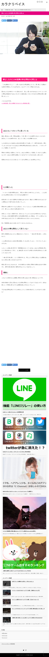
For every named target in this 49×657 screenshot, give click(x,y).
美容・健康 (13, 16)
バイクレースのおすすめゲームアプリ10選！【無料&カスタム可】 (26, 590)
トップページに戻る (24, 370)
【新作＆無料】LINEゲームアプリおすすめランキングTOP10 (17, 570)
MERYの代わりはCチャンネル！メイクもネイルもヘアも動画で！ (18, 491)
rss (37, 2)
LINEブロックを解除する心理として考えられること (23, 581)
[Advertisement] (24, 66)
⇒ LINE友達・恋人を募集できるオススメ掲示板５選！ (16, 103)
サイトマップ (4, 637)
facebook (42, 2)
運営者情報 (12, 643)
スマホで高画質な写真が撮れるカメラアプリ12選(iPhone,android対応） (19, 531)
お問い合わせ (4, 633)
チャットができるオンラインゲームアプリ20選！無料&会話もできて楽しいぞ (28, 608)
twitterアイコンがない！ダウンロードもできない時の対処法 (16, 451)
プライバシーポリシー (6, 643)
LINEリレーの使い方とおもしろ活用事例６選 (13, 412)
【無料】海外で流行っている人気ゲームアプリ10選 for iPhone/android (27, 617)
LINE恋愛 (8, 16)
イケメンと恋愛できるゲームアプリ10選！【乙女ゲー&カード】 (25, 599)
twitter (40, 2)
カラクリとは (4, 635)
